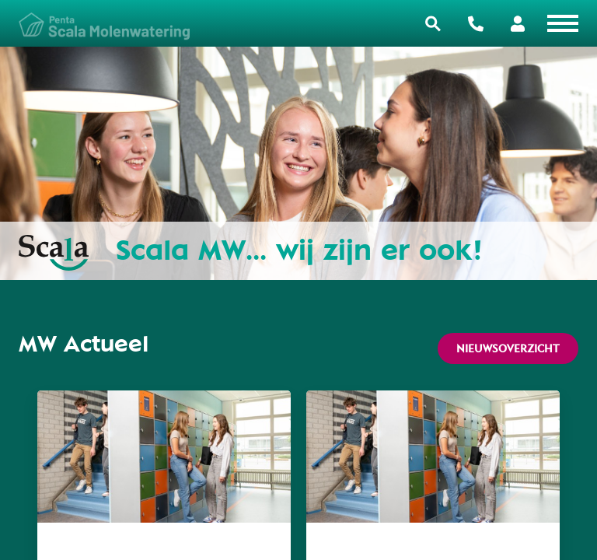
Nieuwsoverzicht (508, 348)
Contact (476, 24)
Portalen (518, 24)
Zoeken (433, 24)
